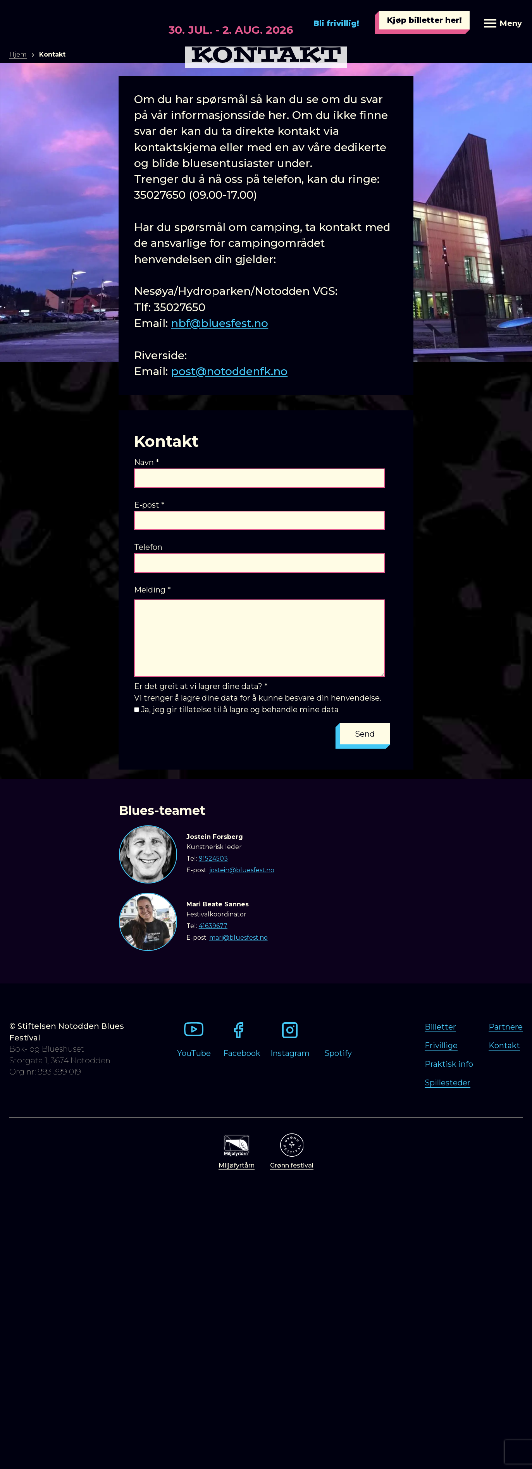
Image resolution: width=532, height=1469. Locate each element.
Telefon (148, 547)
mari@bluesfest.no (238, 937)
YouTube (194, 1053)
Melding (152, 589)
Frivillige (441, 1045)
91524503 (213, 858)
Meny (503, 23)
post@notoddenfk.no (229, 371)
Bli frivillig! (336, 23)
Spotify (338, 1053)
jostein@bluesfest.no (241, 870)
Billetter (440, 1027)
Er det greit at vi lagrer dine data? (201, 686)
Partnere (506, 1027)
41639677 (213, 926)
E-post (149, 505)
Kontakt (504, 1045)
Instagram (290, 1053)
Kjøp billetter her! (424, 20)
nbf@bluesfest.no (219, 323)
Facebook (241, 1053)
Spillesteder (447, 1082)
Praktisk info (449, 1064)
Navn (146, 462)
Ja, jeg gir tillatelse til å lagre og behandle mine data (240, 709)
